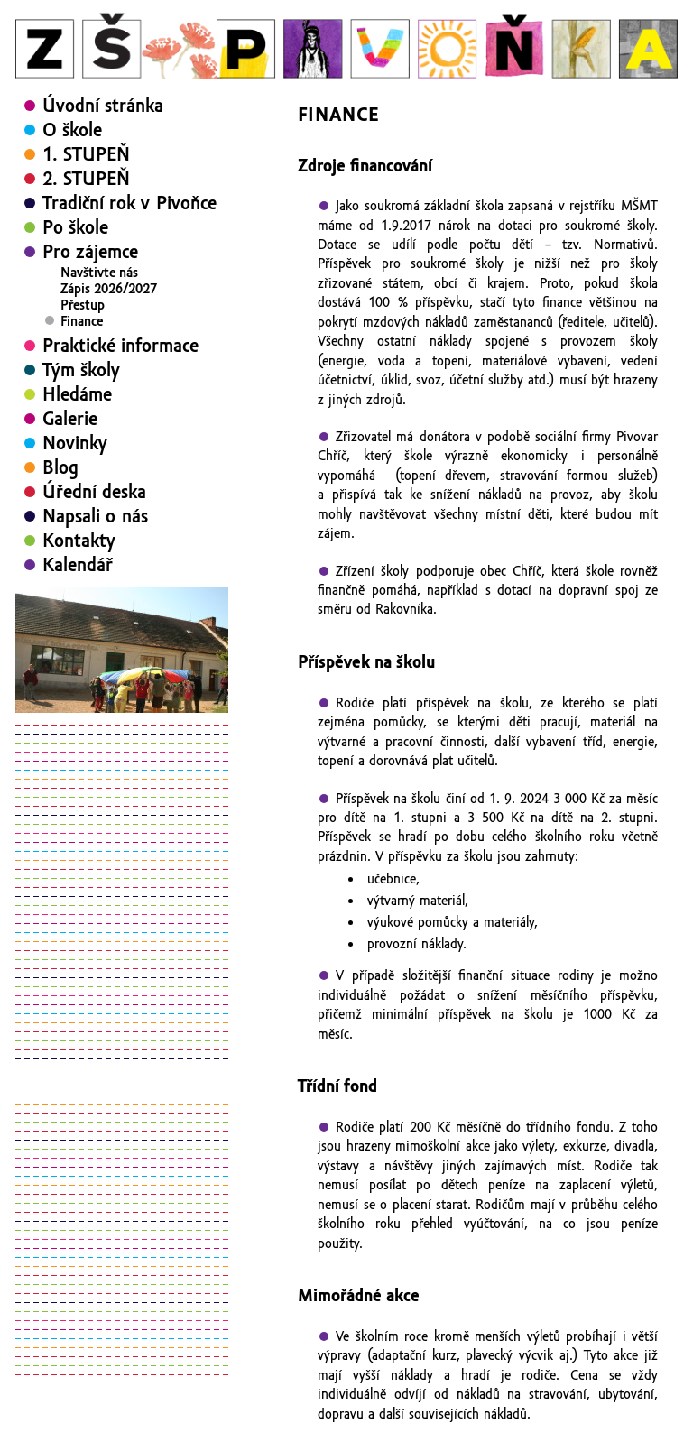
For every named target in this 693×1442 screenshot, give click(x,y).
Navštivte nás (99, 272)
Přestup (82, 305)
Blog (60, 467)
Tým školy (81, 370)
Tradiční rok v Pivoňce (129, 203)
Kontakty (79, 540)
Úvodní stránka (102, 105)
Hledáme (77, 394)
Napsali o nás (95, 516)
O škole (72, 130)
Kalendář (77, 565)
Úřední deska (94, 492)
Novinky (74, 443)
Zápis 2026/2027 (108, 289)
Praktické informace (120, 345)
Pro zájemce (90, 251)
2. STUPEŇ (86, 178)
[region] (121, 650)
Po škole (75, 227)
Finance (81, 321)
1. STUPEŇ (86, 154)
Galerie (69, 418)
